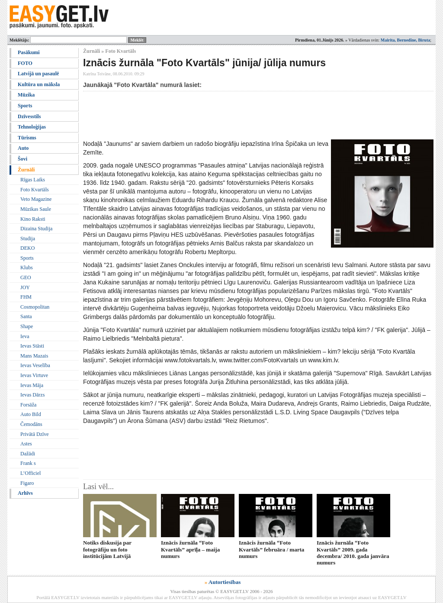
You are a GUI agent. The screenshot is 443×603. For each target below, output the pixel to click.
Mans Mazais (34, 356)
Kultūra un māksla (39, 84)
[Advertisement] (240, 115)
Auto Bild (30, 414)
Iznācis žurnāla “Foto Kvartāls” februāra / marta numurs (271, 549)
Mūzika (26, 95)
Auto (23, 148)
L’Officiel (30, 473)
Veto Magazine (35, 199)
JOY (25, 287)
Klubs (26, 267)
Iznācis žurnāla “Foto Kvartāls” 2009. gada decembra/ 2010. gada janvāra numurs (353, 552)
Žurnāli (26, 170)
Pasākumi (29, 52)
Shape (26, 326)
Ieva (24, 336)
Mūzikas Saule (35, 209)
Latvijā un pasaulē (38, 74)
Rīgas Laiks (32, 180)
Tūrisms (27, 138)
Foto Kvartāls (34, 190)
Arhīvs (25, 493)
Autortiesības (225, 582)
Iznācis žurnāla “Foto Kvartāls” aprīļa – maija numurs (190, 549)
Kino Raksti (32, 219)
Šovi (22, 159)
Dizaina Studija (36, 229)
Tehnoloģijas (32, 127)
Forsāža (28, 405)
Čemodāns (31, 424)
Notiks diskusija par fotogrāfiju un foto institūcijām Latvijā (107, 549)
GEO (25, 277)
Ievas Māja (31, 385)
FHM (26, 297)
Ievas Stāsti (32, 346)
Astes (26, 444)
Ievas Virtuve (34, 375)
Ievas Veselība (35, 365)
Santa (26, 316)
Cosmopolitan (34, 307)
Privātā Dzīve (34, 434)
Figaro (27, 483)
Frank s (28, 463)
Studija (27, 238)
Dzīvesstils (29, 116)
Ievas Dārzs (32, 395)
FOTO (25, 63)
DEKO (27, 248)
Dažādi (27, 454)
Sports (25, 106)
